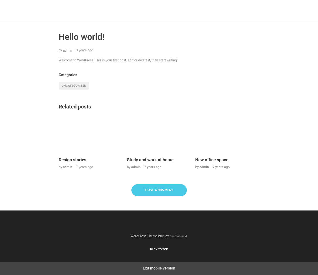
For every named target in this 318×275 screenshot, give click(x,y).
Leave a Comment (159, 190)
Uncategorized (74, 85)
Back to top (159, 249)
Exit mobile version (159, 268)
